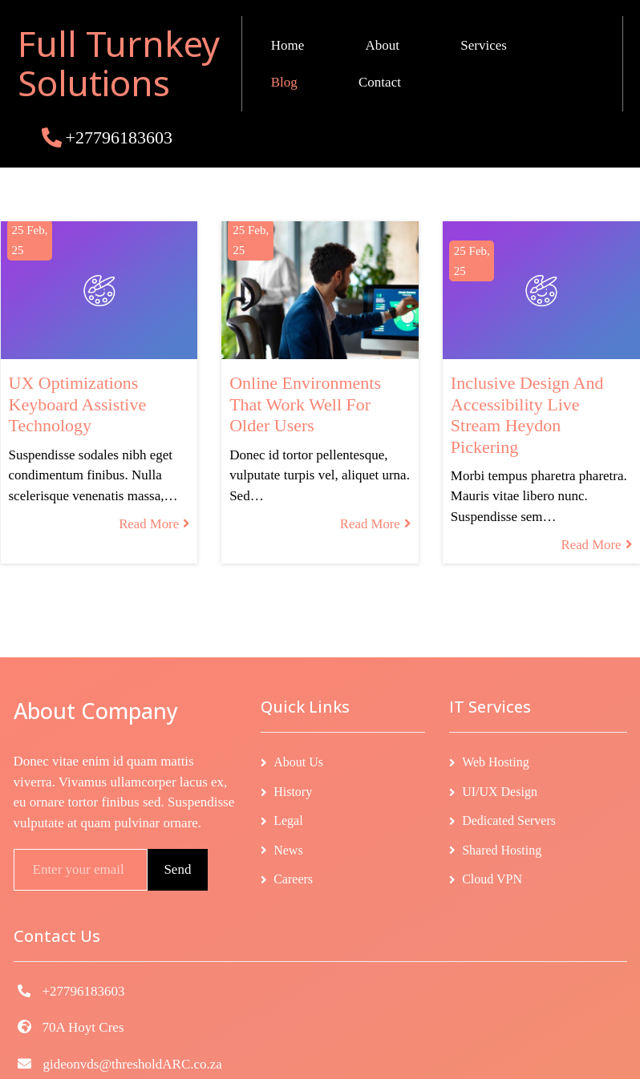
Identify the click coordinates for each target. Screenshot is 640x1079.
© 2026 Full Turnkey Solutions (320, 1056)
